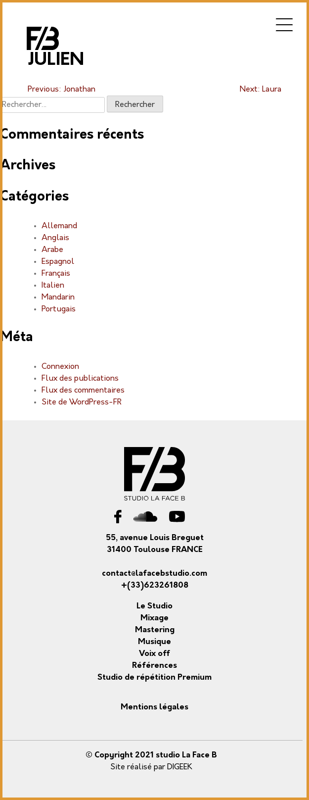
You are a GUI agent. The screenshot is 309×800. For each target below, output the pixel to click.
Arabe (52, 250)
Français (56, 274)
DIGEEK (179, 767)
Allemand (59, 226)
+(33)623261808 (154, 586)
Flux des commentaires (83, 391)
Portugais (59, 309)
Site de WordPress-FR (82, 402)
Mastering (155, 630)
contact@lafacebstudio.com (154, 574)
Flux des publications (80, 379)
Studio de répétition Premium (154, 678)
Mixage (154, 618)
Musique (154, 642)
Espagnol (58, 262)
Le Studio (154, 606)
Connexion (60, 367)
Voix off (154, 654)
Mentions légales (154, 707)
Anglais (55, 238)
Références (154, 666)
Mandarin (58, 297)
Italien (53, 286)
